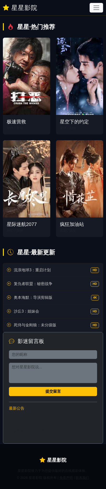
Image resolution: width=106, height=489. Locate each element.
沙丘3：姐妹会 (26, 311)
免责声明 (66, 478)
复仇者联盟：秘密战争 (33, 284)
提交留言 (53, 391)
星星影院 (20, 7)
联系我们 (82, 478)
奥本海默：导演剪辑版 (33, 297)
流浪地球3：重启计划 (32, 270)
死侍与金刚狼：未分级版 (35, 325)
